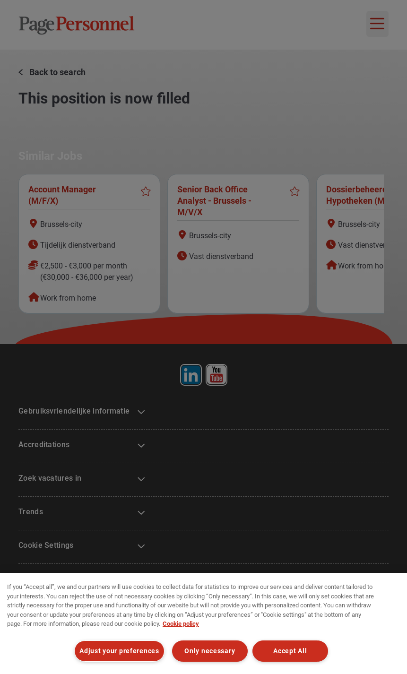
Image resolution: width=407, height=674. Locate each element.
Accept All (290, 651)
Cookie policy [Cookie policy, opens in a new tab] (181, 623)
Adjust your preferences (119, 651)
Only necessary (209, 651)
